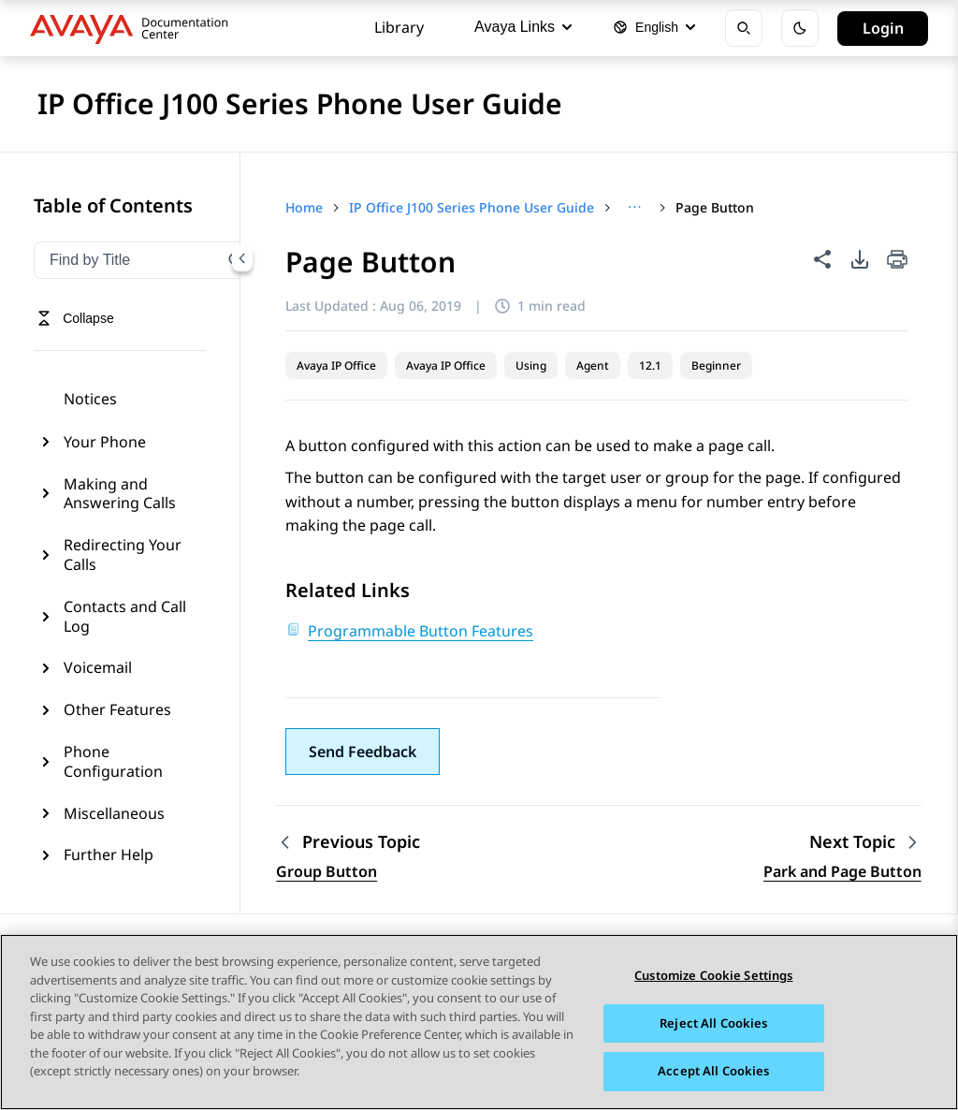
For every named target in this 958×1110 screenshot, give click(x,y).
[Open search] (743, 28)
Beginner (716, 365)
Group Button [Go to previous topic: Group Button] (326, 871)
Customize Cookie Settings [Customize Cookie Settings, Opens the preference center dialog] (713, 976)
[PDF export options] (860, 259)
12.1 (650, 365)
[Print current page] (897, 260)
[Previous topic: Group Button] (348, 841)
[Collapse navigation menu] (242, 258)
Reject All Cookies (713, 1023)
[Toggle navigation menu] (75, 318)
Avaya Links (523, 27)
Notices (90, 398)
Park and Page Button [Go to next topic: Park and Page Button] (842, 871)
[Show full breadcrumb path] (634, 207)
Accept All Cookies (713, 1071)
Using (530, 365)
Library (399, 27)
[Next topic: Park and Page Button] (865, 841)
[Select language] (654, 28)
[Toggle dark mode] (800, 28)
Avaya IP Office (336, 365)
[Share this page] (822, 259)
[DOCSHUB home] (134, 28)
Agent (592, 365)
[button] (362, 751)
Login (883, 28)
